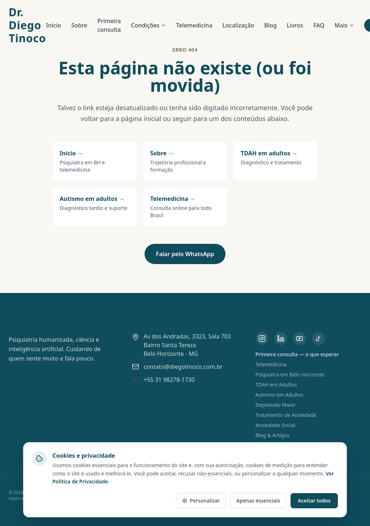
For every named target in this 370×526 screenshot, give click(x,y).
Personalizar (201, 500)
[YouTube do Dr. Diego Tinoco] (299, 338)
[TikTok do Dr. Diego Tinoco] (318, 338)
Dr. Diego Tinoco (27, 25)
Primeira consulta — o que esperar (297, 354)
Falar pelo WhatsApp (185, 254)
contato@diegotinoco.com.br (183, 367)
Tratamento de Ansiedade (286, 414)
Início (53, 25)
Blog (270, 25)
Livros (295, 25)
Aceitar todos (314, 500)
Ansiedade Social (275, 425)
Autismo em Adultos (279, 394)
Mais (344, 25)
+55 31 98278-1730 (169, 380)
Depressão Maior (275, 404)
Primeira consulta (109, 25)
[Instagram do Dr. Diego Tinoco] (261, 338)
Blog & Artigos (272, 435)
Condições (148, 25)
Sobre (79, 25)
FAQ (318, 25)
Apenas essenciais (258, 500)
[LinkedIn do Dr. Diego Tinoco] (280, 338)
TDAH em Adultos (276, 384)
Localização (238, 25)
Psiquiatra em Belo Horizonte (290, 374)
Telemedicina (194, 25)
